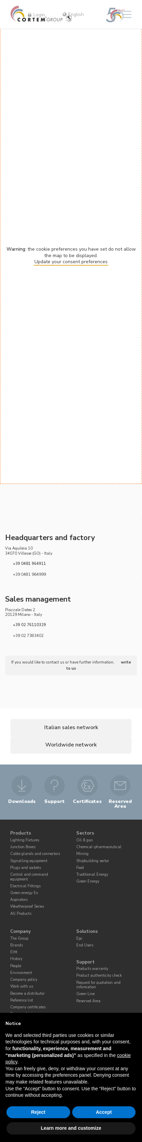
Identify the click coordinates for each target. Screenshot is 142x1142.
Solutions (87, 932)
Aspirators (19, 900)
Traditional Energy (92, 875)
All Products (20, 914)
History (16, 959)
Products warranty (92, 969)
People (15, 966)
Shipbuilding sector (92, 861)
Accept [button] (104, 1112)
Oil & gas (84, 841)
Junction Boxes (22, 848)
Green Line (85, 994)
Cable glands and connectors (35, 854)
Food (80, 868)
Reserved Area (88, 1001)
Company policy (23, 980)
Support (85, 963)
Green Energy (87, 882)
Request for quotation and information (98, 985)
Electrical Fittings (25, 887)
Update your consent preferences (71, 261)
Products (20, 834)
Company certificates (28, 1008)
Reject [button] (38, 1112)
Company (20, 932)
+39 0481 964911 (29, 563)
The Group (19, 939)
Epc (79, 939)
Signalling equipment (28, 861)
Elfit (13, 953)
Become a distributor (27, 994)
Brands (16, 946)
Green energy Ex (24, 893)
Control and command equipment (29, 878)
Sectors (85, 834)
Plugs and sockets (25, 868)
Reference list (21, 1001)
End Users (84, 946)
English (73, 14)
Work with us (21, 987)
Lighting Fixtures (24, 841)
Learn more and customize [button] (71, 1128)
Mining (82, 854)
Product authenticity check (99, 976)
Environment (21, 973)
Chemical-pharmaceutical (99, 848)
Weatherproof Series (27, 907)
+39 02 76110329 (29, 624)
